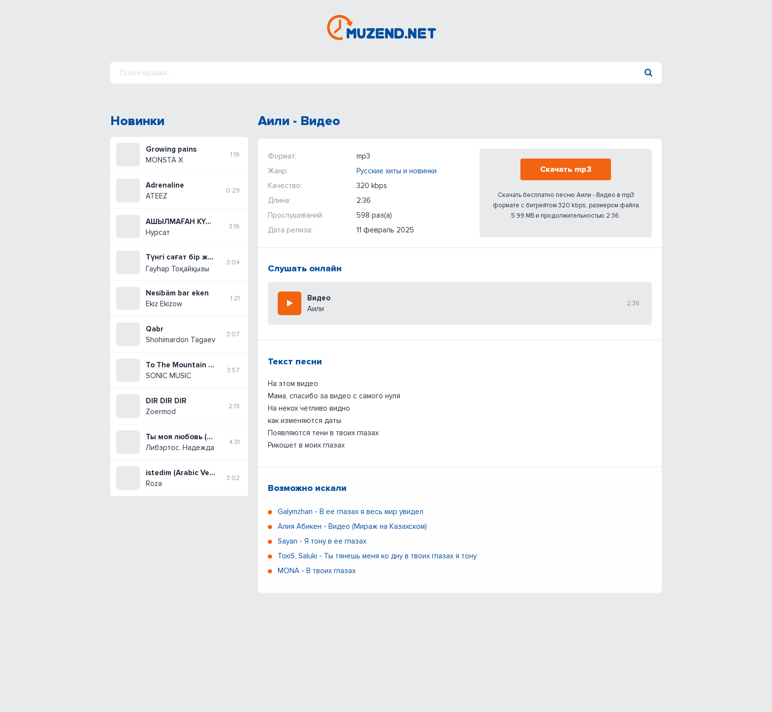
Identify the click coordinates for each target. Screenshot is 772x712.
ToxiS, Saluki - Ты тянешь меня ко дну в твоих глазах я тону (377, 555)
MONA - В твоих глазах (316, 570)
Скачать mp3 (565, 169)
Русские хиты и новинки (396, 170)
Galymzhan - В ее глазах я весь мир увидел (350, 511)
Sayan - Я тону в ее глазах (322, 541)
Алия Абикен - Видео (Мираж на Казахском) (352, 526)
